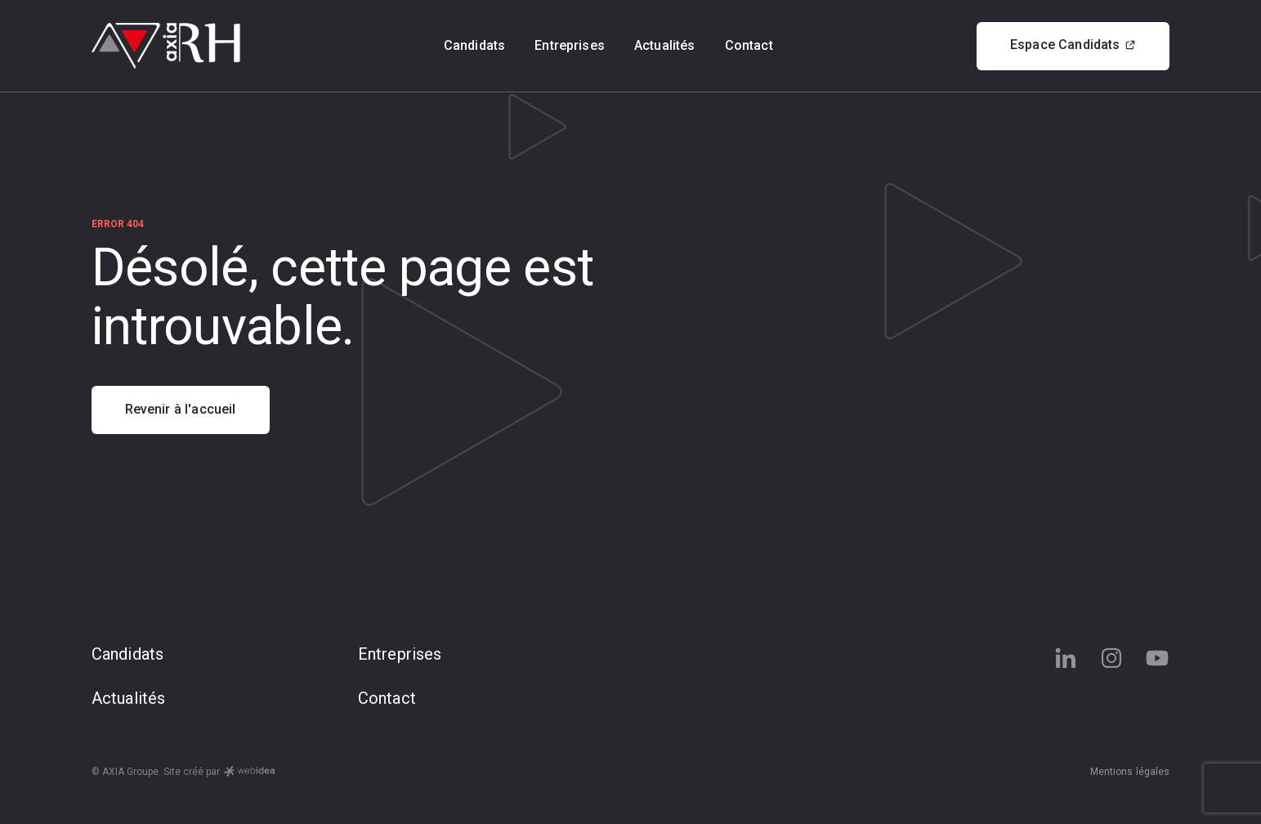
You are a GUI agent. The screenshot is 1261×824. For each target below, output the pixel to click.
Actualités (664, 45)
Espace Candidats (1073, 44)
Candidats (474, 45)
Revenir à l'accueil (180, 409)
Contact (749, 45)
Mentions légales (1130, 771)
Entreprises (569, 45)
